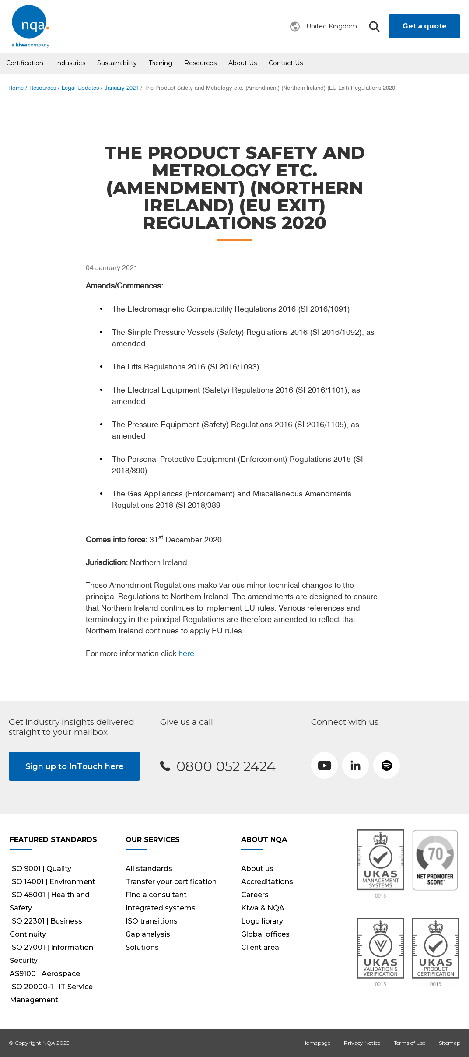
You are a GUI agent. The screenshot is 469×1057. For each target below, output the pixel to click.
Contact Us (286, 63)
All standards (149, 868)
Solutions (142, 947)
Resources (200, 63)
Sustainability (117, 63)
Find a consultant (156, 895)
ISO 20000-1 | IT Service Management (51, 993)
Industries (70, 63)
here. (187, 653)
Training (160, 63)
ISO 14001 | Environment (52, 882)
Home (16, 87)
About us (242, 63)
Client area (260, 947)
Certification (24, 63)
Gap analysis (148, 934)
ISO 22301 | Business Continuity (46, 927)
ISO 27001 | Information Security (51, 954)
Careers (255, 895)
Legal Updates (80, 87)
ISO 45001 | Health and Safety (50, 901)
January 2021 (122, 87)
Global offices (265, 934)
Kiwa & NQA (262, 908)
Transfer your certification (171, 882)
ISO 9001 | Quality (40, 868)
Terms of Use (409, 1042)
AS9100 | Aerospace (45, 973)
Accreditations (267, 882)
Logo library (262, 921)
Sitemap (449, 1042)
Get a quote (424, 26)
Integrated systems (161, 908)
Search (374, 26)
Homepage (316, 1042)
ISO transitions (152, 921)
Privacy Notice (362, 1042)
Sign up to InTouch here (74, 766)
